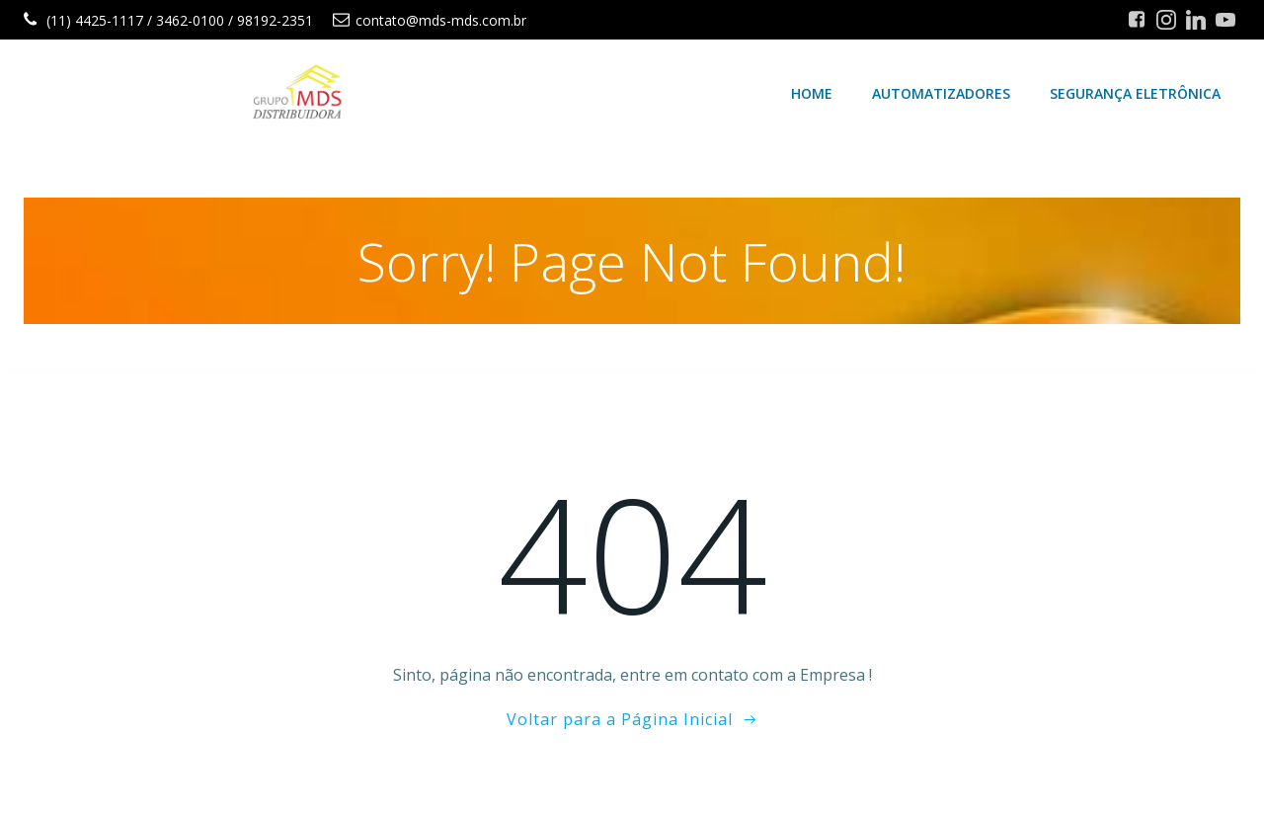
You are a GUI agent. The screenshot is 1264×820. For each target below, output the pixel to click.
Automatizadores (941, 93)
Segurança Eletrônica (1135, 93)
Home (811, 93)
